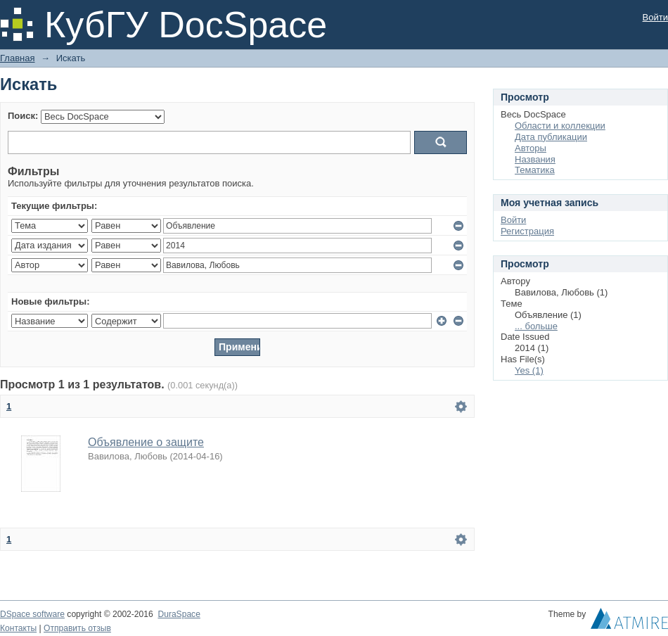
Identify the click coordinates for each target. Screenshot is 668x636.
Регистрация (527, 231)
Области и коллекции (560, 125)
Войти (655, 17)
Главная (17, 58)
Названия (535, 159)
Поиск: (23, 115)
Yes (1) (529, 370)
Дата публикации (551, 137)
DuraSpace (179, 614)
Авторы (530, 148)
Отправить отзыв (77, 628)
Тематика (535, 170)
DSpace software (32, 614)
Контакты (18, 628)
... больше (536, 326)
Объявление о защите (146, 442)
